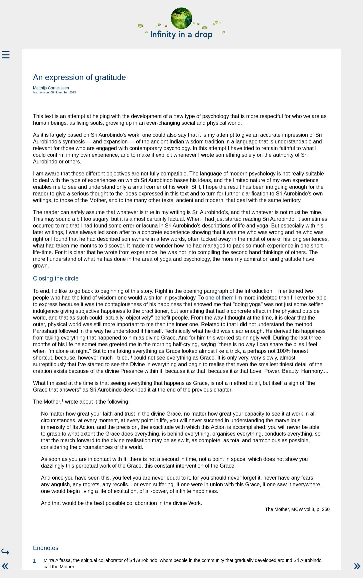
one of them (219, 298)
